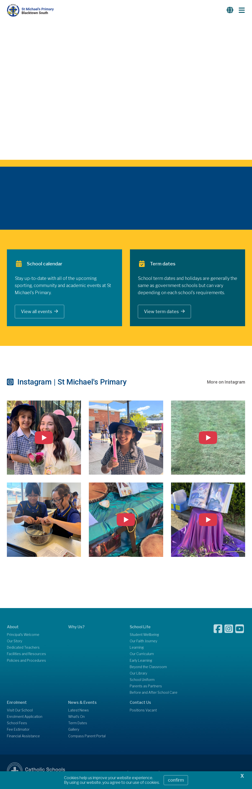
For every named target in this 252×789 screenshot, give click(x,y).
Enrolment (17, 703)
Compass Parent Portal (87, 737)
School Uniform (142, 680)
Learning (137, 648)
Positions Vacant (143, 711)
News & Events (82, 703)
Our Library (138, 674)
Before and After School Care (153, 693)
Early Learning (141, 661)
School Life (140, 627)
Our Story (14, 642)
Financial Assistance (23, 737)
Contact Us (140, 703)
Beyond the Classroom (148, 667)
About (13, 627)
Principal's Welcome (23, 635)
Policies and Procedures (26, 661)
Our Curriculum (142, 655)
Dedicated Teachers (23, 648)
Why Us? (76, 627)
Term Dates (77, 724)
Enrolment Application (24, 717)
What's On (76, 717)
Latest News (78, 711)
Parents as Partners (146, 687)
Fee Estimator (18, 730)
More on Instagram (226, 382)
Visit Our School (20, 711)
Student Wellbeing (144, 635)
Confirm (176, 780)
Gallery (73, 730)
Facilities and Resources (26, 655)
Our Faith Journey (143, 642)
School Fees (17, 724)
